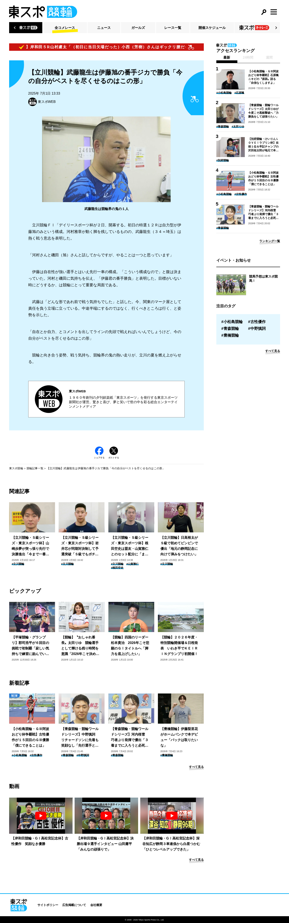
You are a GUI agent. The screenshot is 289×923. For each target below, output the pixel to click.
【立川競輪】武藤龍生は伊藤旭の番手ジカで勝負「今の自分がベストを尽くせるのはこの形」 (106, 468)
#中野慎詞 (82, 755)
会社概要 (96, 905)
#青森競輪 (67, 755)
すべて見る (196, 766)
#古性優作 (36, 755)
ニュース (104, 28)
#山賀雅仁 (132, 564)
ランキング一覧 (269, 241)
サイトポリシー (47, 905)
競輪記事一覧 (35, 468)
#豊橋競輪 (166, 755)
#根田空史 (117, 567)
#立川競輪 (18, 564)
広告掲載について (74, 905)
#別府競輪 (222, 160)
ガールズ (138, 28)
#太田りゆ (238, 126)
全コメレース (65, 28)
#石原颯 (239, 92)
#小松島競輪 (19, 755)
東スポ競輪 (16, 468)
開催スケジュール (212, 28)
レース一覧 (172, 28)
